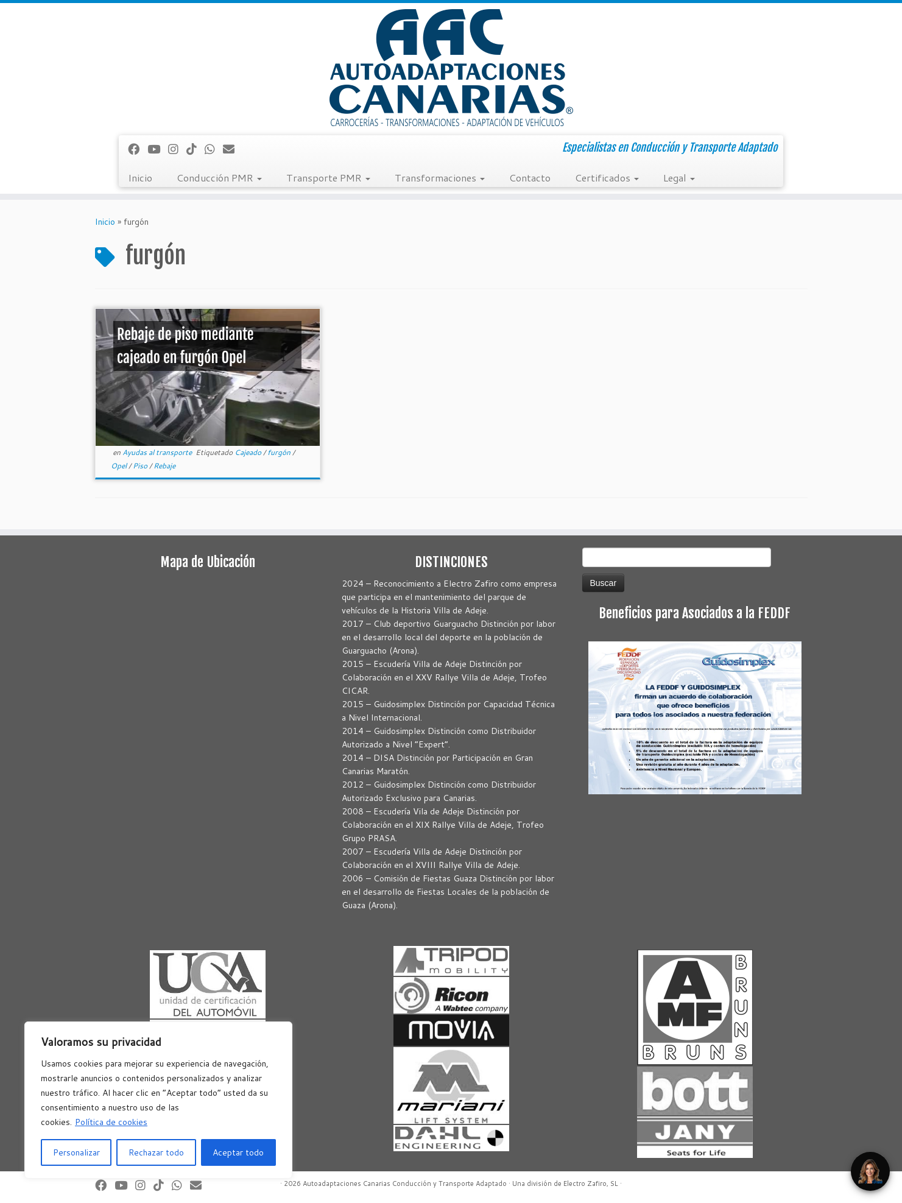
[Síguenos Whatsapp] (214, 149)
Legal (679, 178)
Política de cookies (111, 1122)
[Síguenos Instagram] (177, 149)
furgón (279, 452)
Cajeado (248, 452)
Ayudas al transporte (158, 452)
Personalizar (76, 1152)
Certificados (607, 178)
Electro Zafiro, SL (590, 1183)
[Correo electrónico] (232, 149)
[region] (158, 1100)
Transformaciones (440, 178)
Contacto (530, 178)
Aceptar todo (238, 1152)
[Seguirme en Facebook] (137, 149)
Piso (141, 465)
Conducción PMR (219, 178)
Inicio (140, 178)
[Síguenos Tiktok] (195, 149)
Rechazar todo (156, 1152)
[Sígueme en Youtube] (157, 149)
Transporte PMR (328, 178)
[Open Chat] (870, 1171)
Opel (120, 465)
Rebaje (164, 465)
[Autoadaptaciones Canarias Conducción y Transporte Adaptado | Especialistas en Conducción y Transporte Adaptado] (451, 67)
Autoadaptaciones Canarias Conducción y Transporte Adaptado (405, 1183)
